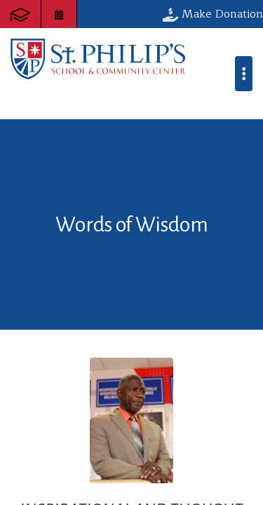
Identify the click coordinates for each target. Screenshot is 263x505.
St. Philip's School (98, 59)
